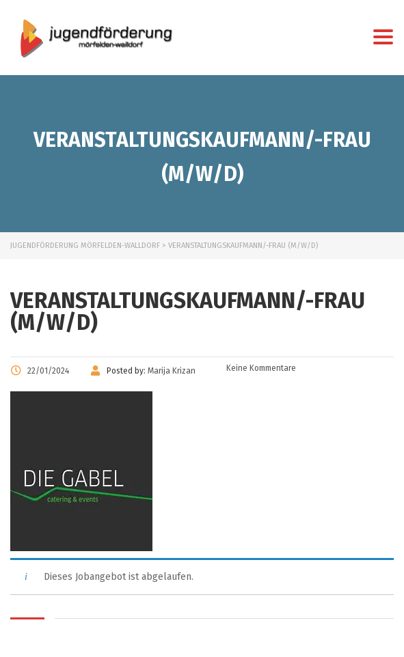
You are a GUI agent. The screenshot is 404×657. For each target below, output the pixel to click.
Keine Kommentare (260, 368)
